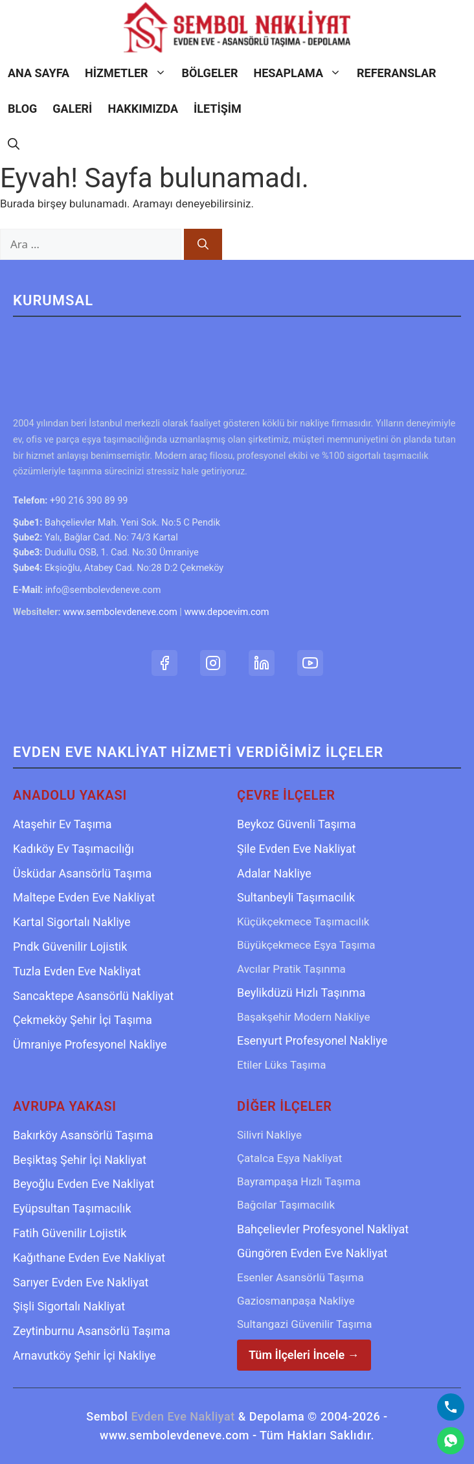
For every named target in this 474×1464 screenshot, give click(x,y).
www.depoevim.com (226, 612)
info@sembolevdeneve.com (103, 590)
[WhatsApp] (450, 1440)
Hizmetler (129, 73)
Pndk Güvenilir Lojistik (70, 946)
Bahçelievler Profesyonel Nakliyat (323, 1229)
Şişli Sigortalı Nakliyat (69, 1306)
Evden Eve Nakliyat (182, 1416)
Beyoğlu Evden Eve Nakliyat (83, 1184)
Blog (22, 108)
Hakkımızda (142, 108)
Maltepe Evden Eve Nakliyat (84, 897)
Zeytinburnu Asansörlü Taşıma (91, 1331)
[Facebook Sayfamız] (164, 663)
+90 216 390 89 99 (89, 500)
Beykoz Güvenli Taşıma (296, 824)
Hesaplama (301, 73)
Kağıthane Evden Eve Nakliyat (89, 1257)
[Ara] (203, 244)
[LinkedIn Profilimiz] (262, 663)
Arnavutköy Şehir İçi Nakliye (84, 1355)
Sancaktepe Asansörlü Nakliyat (93, 996)
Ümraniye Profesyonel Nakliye (90, 1044)
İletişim (218, 108)
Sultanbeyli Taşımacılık (296, 897)
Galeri (72, 108)
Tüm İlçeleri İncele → (304, 1355)
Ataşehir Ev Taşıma (62, 824)
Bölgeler (210, 73)
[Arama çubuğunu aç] (13, 144)
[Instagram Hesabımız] (213, 663)
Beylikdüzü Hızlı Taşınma (301, 992)
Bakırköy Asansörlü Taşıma (83, 1135)
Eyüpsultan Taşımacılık (72, 1208)
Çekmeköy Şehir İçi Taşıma (82, 1020)
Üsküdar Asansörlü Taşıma (82, 873)
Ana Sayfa (38, 73)
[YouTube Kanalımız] (310, 663)
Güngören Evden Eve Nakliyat (312, 1253)
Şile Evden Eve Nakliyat (296, 848)
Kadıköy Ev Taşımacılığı (73, 848)
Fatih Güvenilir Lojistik (69, 1233)
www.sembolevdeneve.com (120, 612)
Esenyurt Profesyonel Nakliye (312, 1040)
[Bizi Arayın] (450, 1407)
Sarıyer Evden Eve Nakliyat (80, 1282)
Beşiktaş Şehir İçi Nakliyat (79, 1160)
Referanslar (396, 73)
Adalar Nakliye (274, 873)
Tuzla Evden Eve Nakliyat (77, 971)
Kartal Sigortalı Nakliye (72, 922)
